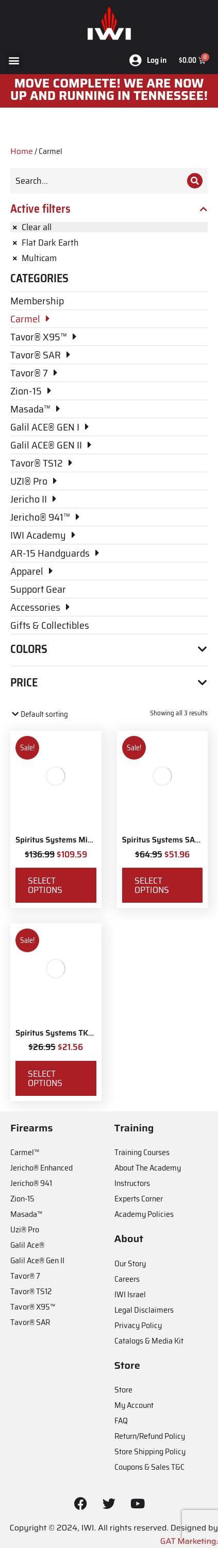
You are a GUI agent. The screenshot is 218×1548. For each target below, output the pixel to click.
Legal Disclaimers (144, 1309)
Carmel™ (24, 1152)
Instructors (132, 1183)
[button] (13, 60)
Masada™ (26, 1214)
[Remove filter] (109, 227)
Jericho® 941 (31, 1183)
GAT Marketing (188, 1541)
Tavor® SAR (30, 1322)
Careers (127, 1278)
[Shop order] (54, 714)
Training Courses (142, 1152)
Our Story (130, 1263)
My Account (134, 1405)
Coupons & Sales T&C (149, 1466)
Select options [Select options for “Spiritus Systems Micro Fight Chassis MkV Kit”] (45, 885)
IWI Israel (130, 1294)
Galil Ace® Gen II (37, 1260)
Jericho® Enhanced (41, 1167)
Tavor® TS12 (31, 1291)
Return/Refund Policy (149, 1436)
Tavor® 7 (25, 1275)
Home (21, 151)
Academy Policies (144, 1214)
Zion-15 (22, 1198)
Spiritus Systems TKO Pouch (66, 1033)
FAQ (121, 1420)
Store (123, 1389)
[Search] (195, 180)
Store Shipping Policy (150, 1451)
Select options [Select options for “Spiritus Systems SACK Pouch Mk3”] (152, 885)
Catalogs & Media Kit (148, 1340)
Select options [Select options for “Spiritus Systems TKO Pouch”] (45, 1078)
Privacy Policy (138, 1325)
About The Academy (147, 1167)
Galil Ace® (27, 1245)
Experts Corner (138, 1198)
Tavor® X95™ (32, 1306)
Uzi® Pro (24, 1229)
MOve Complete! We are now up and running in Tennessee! (109, 90)
